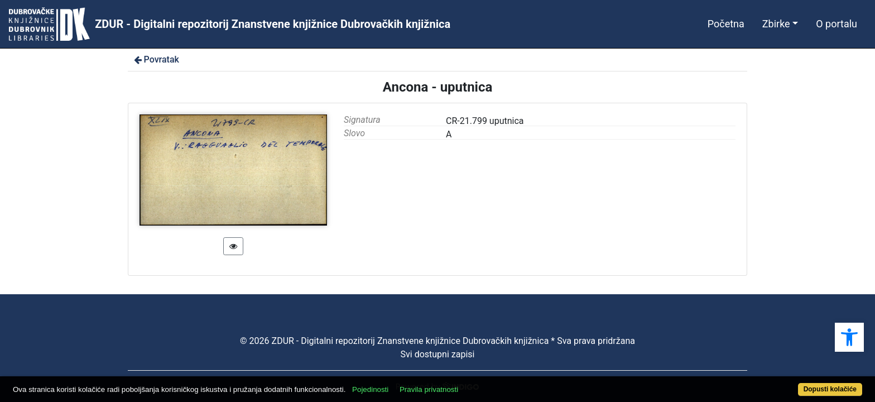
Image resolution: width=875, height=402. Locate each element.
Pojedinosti (414, 383)
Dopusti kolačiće (783, 383)
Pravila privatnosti (472, 383)
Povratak (155, 59)
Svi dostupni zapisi (438, 354)
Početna (726, 24)
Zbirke (776, 24)
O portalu (836, 24)
